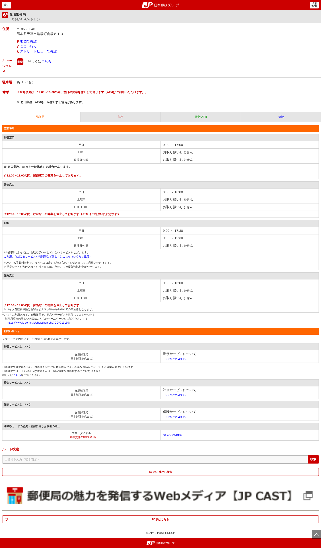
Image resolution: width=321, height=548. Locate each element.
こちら (46, 61)
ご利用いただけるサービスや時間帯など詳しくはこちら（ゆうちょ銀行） (48, 256)
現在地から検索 (162, 472)
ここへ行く (28, 46)
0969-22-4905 (175, 359)
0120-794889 (173, 435)
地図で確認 (28, 41)
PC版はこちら (160, 519)
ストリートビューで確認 (38, 51)
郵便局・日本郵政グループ (160, 5)
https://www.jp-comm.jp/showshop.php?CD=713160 (38, 322)
